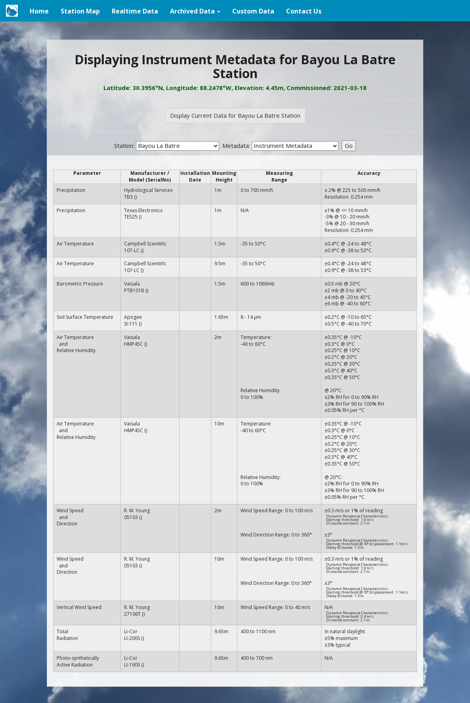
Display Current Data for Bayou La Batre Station (235, 115)
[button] (195, 10)
